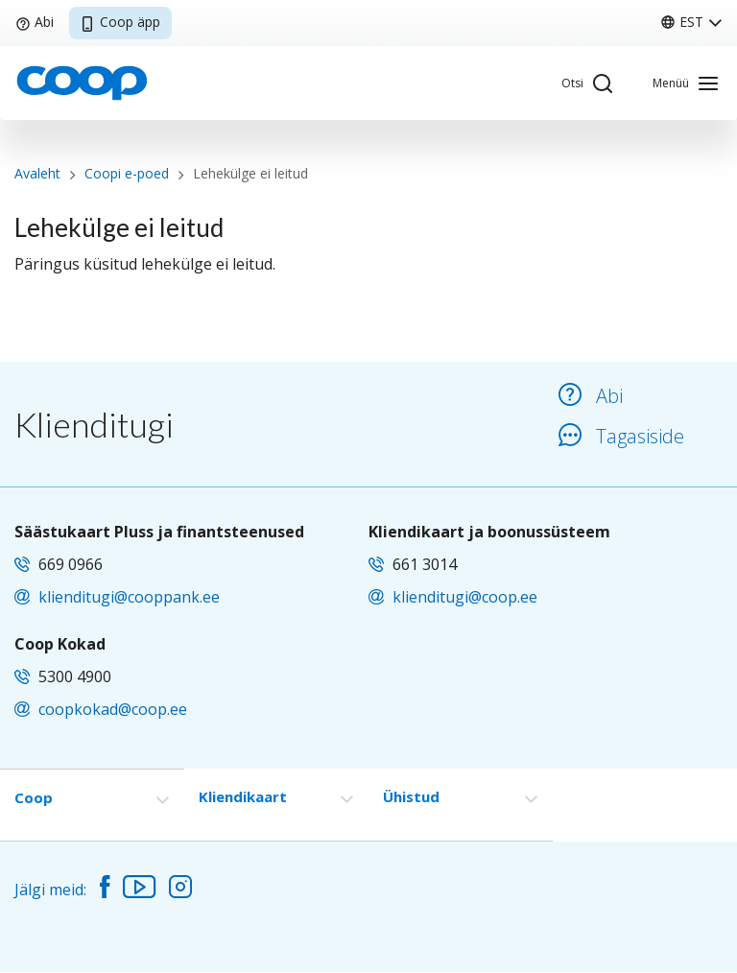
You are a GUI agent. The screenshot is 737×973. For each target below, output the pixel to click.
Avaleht (37, 173)
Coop (33, 797)
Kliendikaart (243, 796)
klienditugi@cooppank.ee (129, 596)
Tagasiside (621, 436)
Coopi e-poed (126, 173)
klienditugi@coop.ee (464, 596)
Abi (34, 21)
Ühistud (411, 796)
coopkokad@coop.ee (112, 709)
